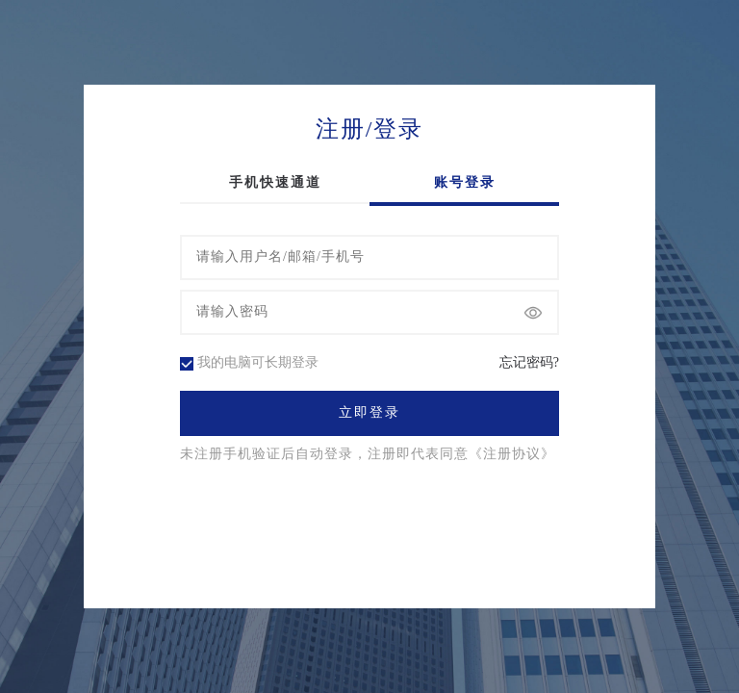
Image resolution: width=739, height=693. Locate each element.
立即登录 (369, 413)
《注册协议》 (512, 454)
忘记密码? (529, 363)
